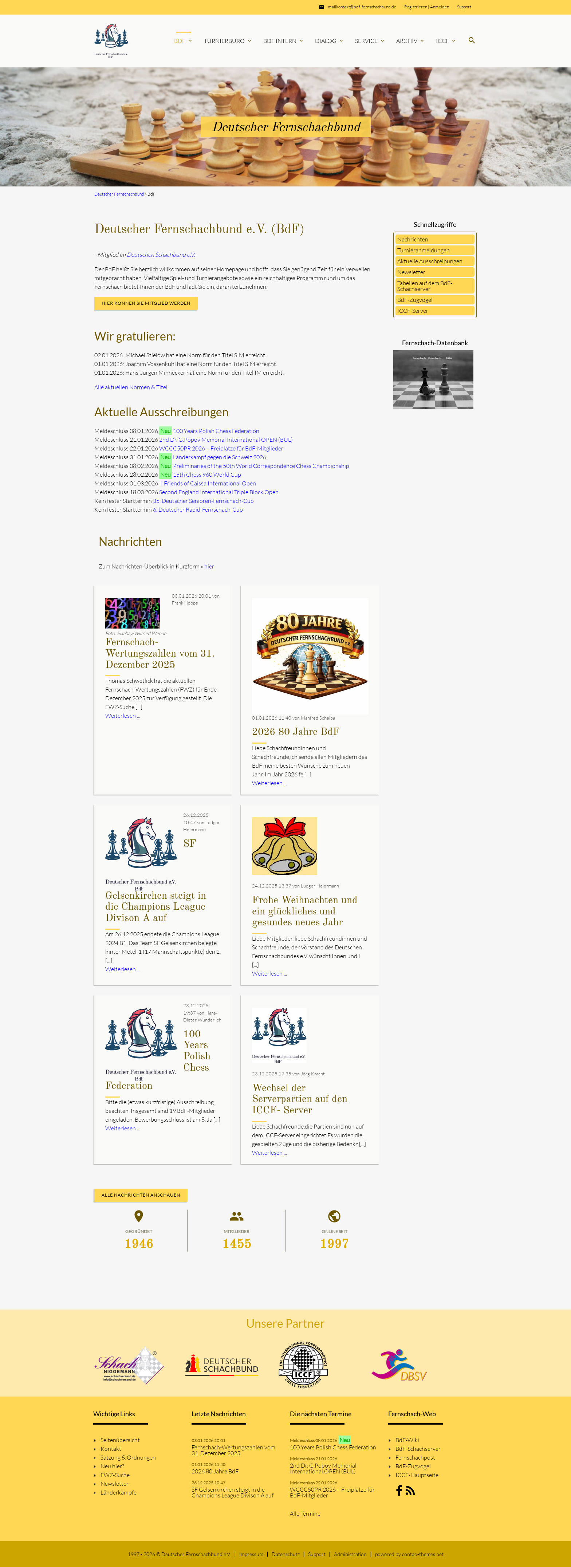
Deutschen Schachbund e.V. (161, 254)
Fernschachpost (415, 1457)
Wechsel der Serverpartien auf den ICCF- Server (299, 1099)
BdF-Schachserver (418, 1448)
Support (464, 6)
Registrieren (415, 6)
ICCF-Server (412, 310)
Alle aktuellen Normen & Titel (131, 387)
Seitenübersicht (120, 1440)
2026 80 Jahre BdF (296, 732)
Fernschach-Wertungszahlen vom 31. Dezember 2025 (160, 654)
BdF (183, 41)
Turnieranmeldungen (423, 250)
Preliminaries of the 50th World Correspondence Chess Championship (261, 465)
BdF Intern (283, 41)
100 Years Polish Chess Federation (216, 430)
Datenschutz (286, 1554)
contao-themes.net (423, 1554)
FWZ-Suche (115, 1475)
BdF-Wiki (407, 1440)
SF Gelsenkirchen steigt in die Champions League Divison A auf (232, 1492)
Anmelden (439, 6)
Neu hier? (112, 1466)
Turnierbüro (228, 41)
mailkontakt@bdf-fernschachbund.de (362, 6)
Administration (350, 1554)
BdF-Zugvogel (415, 299)
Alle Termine (305, 1513)
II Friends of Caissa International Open (207, 483)
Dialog (329, 41)
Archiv (410, 41)
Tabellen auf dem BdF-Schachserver (424, 285)
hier (209, 566)
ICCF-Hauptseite (416, 1475)
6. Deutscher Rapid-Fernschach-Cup (198, 509)
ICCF (446, 41)
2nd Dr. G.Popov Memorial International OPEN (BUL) (226, 439)
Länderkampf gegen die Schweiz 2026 (219, 457)
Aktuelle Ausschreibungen (429, 261)
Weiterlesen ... (122, 715)
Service (370, 41)
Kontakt (111, 1448)
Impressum (251, 1554)
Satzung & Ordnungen (128, 1457)
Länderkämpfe (119, 1492)
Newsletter (411, 272)
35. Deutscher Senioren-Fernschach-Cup (203, 500)
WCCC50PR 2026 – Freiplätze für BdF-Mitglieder (221, 448)
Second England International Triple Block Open (219, 492)
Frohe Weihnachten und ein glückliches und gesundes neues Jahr (305, 911)
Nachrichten (412, 239)
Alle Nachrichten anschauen (141, 1195)
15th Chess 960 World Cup (207, 474)
